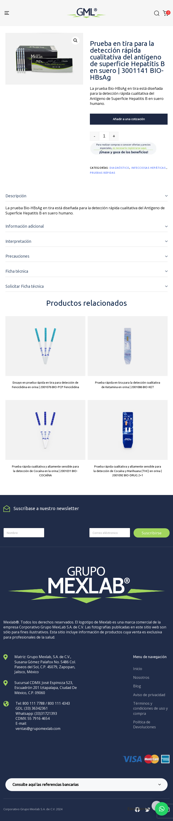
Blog (137, 686)
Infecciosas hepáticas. (148, 167)
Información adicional (24, 226)
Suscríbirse (152, 532)
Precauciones (17, 256)
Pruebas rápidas (102, 172)
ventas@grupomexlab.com (38, 728)
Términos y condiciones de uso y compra (150, 708)
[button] (75, 40)
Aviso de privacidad (149, 694)
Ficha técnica (16, 271)
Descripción (15, 195)
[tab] (86, 196)
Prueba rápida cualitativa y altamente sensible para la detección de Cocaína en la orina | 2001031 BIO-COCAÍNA (45, 471)
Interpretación (18, 241)
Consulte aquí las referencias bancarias (86, 784)
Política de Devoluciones (144, 724)
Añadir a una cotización (129, 119)
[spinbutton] (104, 136)
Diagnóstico (119, 167)
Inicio (137, 668)
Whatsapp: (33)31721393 (36, 713)
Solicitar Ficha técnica (24, 286)
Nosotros (141, 677)
